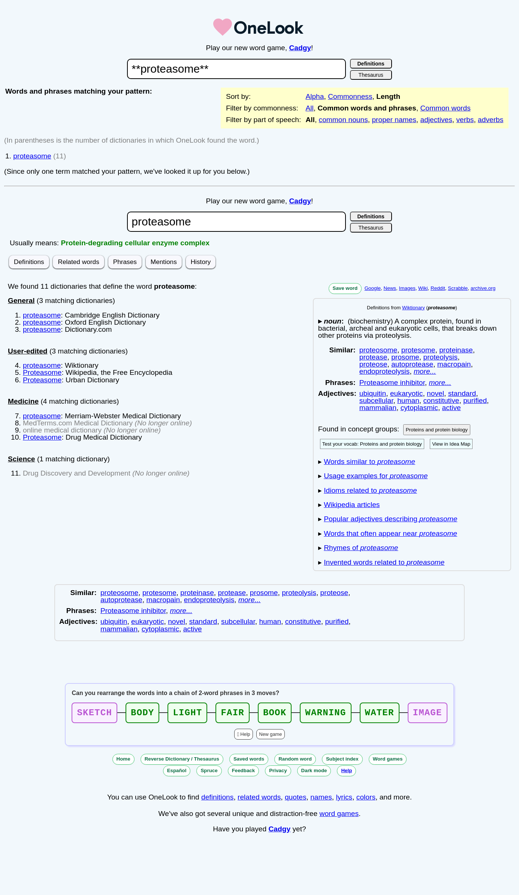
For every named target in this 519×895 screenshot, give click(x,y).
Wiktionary (413, 307)
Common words (445, 108)
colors (365, 799)
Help (245, 736)
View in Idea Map (451, 444)
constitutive (441, 400)
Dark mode (314, 773)
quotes (296, 799)
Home (123, 761)
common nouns (343, 120)
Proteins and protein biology (437, 430)
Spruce (208, 773)
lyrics (344, 799)
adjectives (436, 120)
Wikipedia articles (352, 505)
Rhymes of (361, 548)
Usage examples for (376, 476)
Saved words (248, 761)
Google (373, 288)
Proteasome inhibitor (392, 382)
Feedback (243, 773)
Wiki (423, 288)
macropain (454, 364)
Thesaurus (371, 75)
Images (407, 288)
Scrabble (458, 288)
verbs (465, 120)
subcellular (376, 400)
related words (259, 799)
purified (475, 400)
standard (462, 393)
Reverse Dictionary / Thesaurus (182, 761)
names (321, 799)
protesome (418, 350)
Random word (295, 761)
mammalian (377, 408)
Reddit (438, 288)
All (309, 108)
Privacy (278, 773)
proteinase (456, 350)
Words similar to (369, 461)
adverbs (490, 120)
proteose (373, 364)
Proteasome (42, 372)
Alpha (314, 96)
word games (339, 816)
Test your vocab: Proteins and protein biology (372, 444)
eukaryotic (406, 393)
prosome (405, 357)
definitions (217, 799)
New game (270, 736)
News (389, 288)
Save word (345, 288)
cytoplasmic (419, 408)
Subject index (342, 761)
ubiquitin (372, 393)
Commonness (350, 96)
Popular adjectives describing (390, 519)
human (408, 400)
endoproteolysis (384, 371)
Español (177, 773)
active (451, 408)
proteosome (378, 350)
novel (435, 393)
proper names (394, 120)
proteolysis (440, 357)
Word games (388, 761)
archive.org (483, 288)
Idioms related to (370, 490)
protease (373, 357)
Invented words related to (384, 562)
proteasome (32, 156)
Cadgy (300, 48)
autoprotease (412, 364)
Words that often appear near (390, 533)
